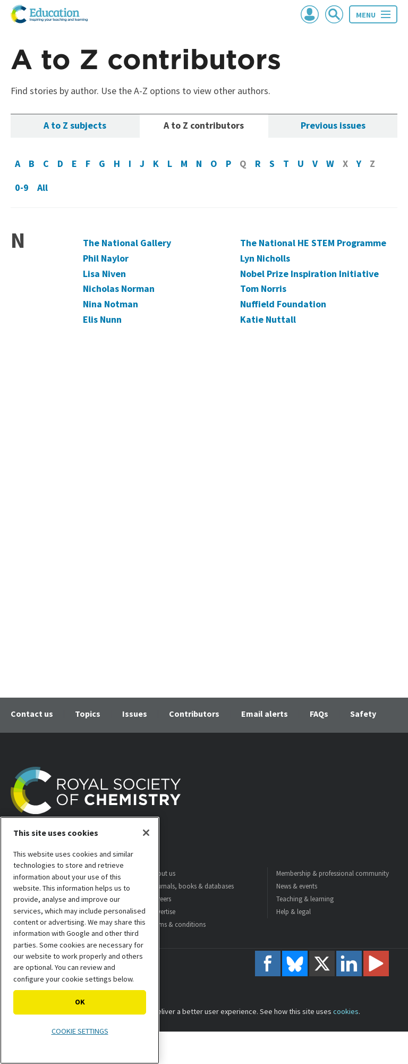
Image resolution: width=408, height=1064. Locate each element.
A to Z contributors (204, 125)
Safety (363, 713)
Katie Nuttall (268, 319)
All (42, 187)
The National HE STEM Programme (313, 243)
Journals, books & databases (192, 886)
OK (80, 1002)
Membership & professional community (332, 873)
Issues (134, 713)
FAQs (319, 713)
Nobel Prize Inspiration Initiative (309, 273)
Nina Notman (110, 304)
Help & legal (293, 911)
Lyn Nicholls (265, 258)
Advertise (162, 911)
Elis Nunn (102, 319)
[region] (79, 940)
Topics (87, 713)
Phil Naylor (106, 258)
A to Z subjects (75, 125)
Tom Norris (263, 288)
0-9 (22, 187)
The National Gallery (127, 243)
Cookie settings (80, 1031)
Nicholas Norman (119, 288)
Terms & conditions (178, 924)
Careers (160, 898)
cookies (346, 1011)
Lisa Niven (104, 273)
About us (162, 873)
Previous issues (333, 125)
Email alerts (264, 713)
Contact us (32, 713)
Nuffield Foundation (283, 304)
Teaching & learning (305, 898)
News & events (296, 886)
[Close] (146, 832)
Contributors (194, 713)
